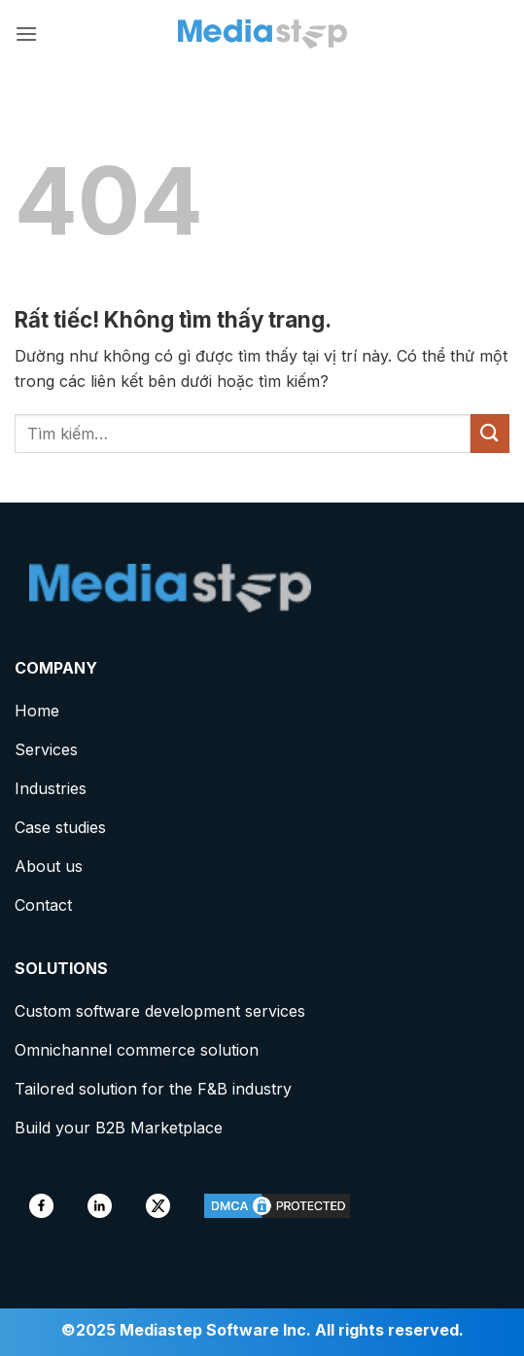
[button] (26, 33)
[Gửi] (490, 433)
